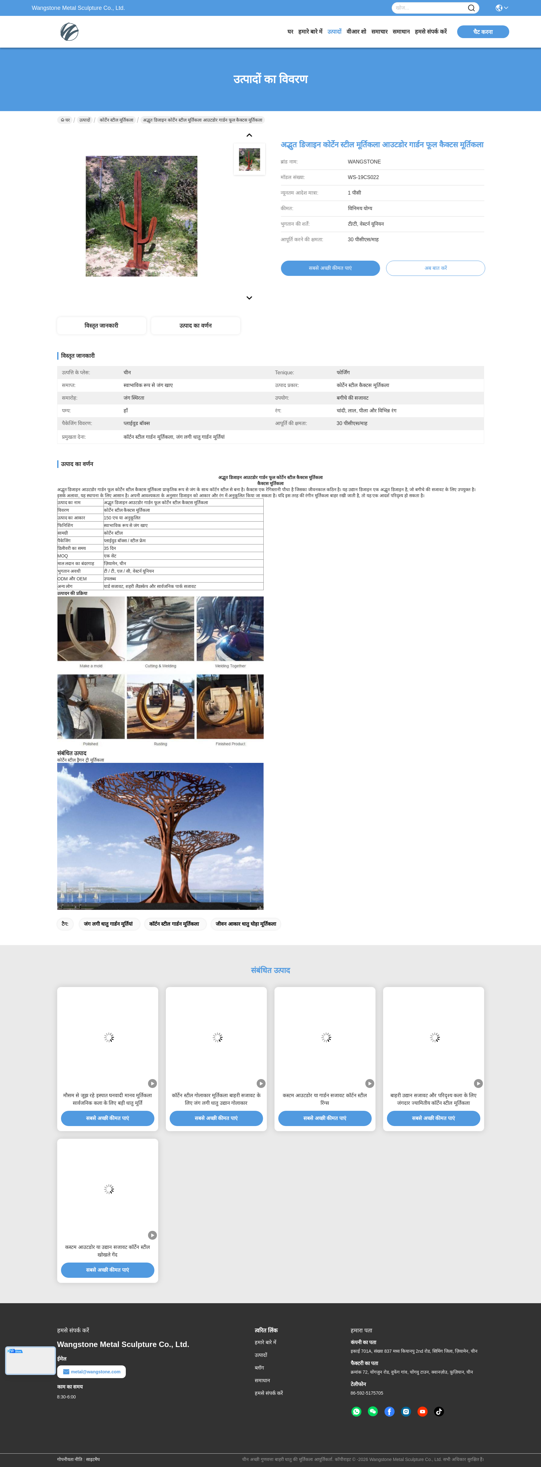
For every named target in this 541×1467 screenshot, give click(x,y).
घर (290, 32)
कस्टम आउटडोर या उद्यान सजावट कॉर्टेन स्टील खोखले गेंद (107, 1250)
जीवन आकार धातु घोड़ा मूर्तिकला (246, 924)
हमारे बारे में (310, 32)
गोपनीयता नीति (70, 1459)
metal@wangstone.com (91, 1371)
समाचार (379, 32)
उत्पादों (335, 32)
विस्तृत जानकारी (101, 326)
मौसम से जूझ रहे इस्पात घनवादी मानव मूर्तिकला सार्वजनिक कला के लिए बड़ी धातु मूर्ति (107, 1099)
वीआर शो (356, 32)
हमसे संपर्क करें (431, 32)
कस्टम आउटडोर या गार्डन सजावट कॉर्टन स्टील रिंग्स (325, 1099)
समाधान (401, 32)
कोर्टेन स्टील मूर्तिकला (117, 120)
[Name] (471, 8)
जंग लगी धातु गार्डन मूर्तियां (108, 924)
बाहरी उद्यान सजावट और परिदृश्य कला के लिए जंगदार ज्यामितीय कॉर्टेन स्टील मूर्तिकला (433, 1099)
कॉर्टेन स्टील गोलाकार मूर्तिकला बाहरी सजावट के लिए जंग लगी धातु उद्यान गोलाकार (216, 1099)
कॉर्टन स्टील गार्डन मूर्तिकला (174, 924)
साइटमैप (93, 1459)
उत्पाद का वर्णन (195, 326)
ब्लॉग (259, 1367)
